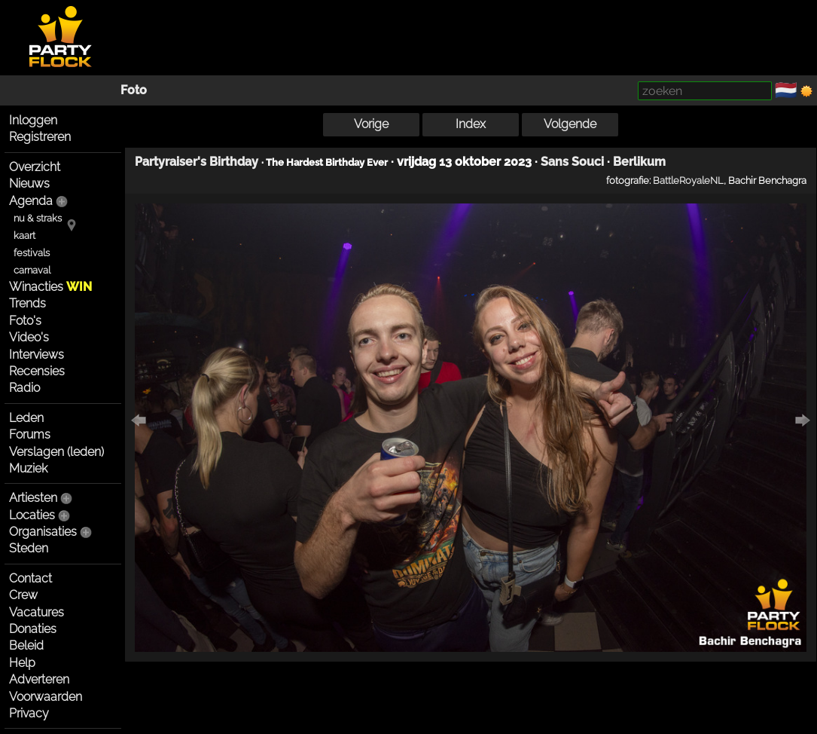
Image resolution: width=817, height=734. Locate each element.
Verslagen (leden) (56, 452)
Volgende (570, 124)
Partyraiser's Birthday (196, 161)
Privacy (29, 713)
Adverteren (39, 679)
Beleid (26, 645)
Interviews (36, 354)
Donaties (32, 629)
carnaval (32, 270)
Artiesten (33, 498)
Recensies (37, 371)
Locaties (32, 515)
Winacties (50, 287)
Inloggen (33, 120)
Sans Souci (572, 161)
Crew (23, 595)
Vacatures (36, 612)
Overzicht (34, 167)
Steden (28, 548)
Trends (27, 303)
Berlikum (639, 161)
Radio (24, 388)
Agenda (31, 201)
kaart (24, 235)
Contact (30, 578)
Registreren (40, 137)
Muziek (28, 468)
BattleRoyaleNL (688, 180)
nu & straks (38, 218)
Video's (29, 337)
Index (471, 124)
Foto (133, 90)
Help (22, 663)
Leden (26, 418)
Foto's (25, 320)
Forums (29, 434)
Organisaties (43, 532)
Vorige (371, 124)
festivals (32, 252)
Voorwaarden (45, 697)
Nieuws (29, 183)
